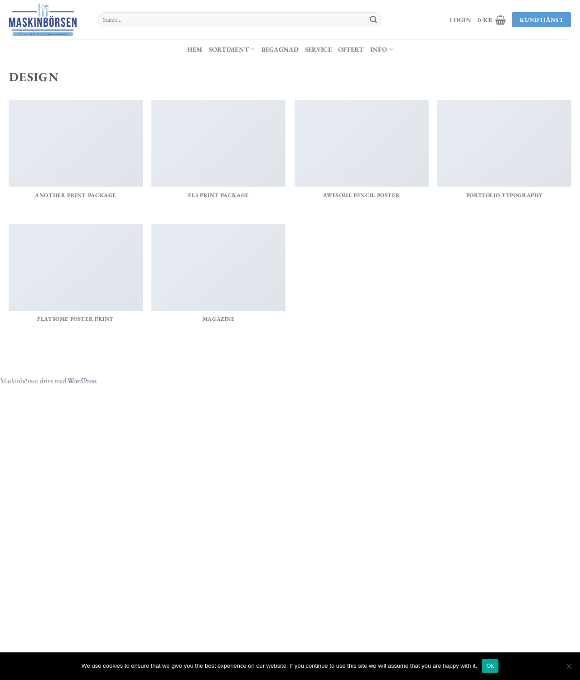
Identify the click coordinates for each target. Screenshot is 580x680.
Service (318, 49)
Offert (351, 49)
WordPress (82, 381)
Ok (490, 665)
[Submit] (373, 20)
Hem (195, 49)
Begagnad (280, 49)
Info (381, 49)
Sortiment (232, 49)
